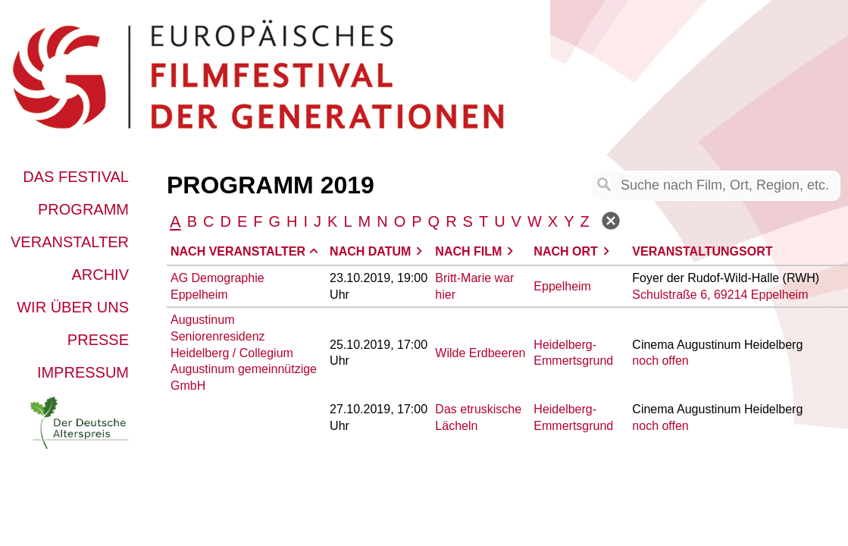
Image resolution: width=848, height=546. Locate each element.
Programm (83, 209)
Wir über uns (73, 307)
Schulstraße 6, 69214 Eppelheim (720, 294)
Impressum (83, 372)
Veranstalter (70, 242)
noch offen (660, 360)
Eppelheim (562, 286)
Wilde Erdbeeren (480, 353)
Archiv (100, 274)
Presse (98, 339)
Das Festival (76, 176)
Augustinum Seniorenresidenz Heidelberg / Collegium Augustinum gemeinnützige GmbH (244, 352)
